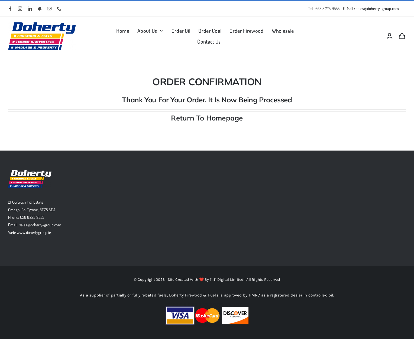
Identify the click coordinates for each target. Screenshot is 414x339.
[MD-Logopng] (42, 24)
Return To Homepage (207, 117)
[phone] (59, 8)
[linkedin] (30, 8)
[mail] (49, 8)
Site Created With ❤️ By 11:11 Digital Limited (206, 279)
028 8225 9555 (327, 8)
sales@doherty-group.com (377, 8)
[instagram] (20, 8)
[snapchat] (40, 8)
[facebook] (10, 8)
